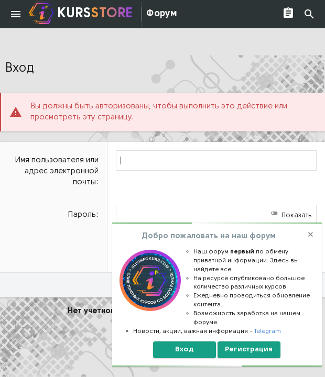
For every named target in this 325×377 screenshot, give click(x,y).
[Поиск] (309, 14)
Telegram (267, 331)
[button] (15, 14)
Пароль (82, 215)
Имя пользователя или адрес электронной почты (57, 171)
